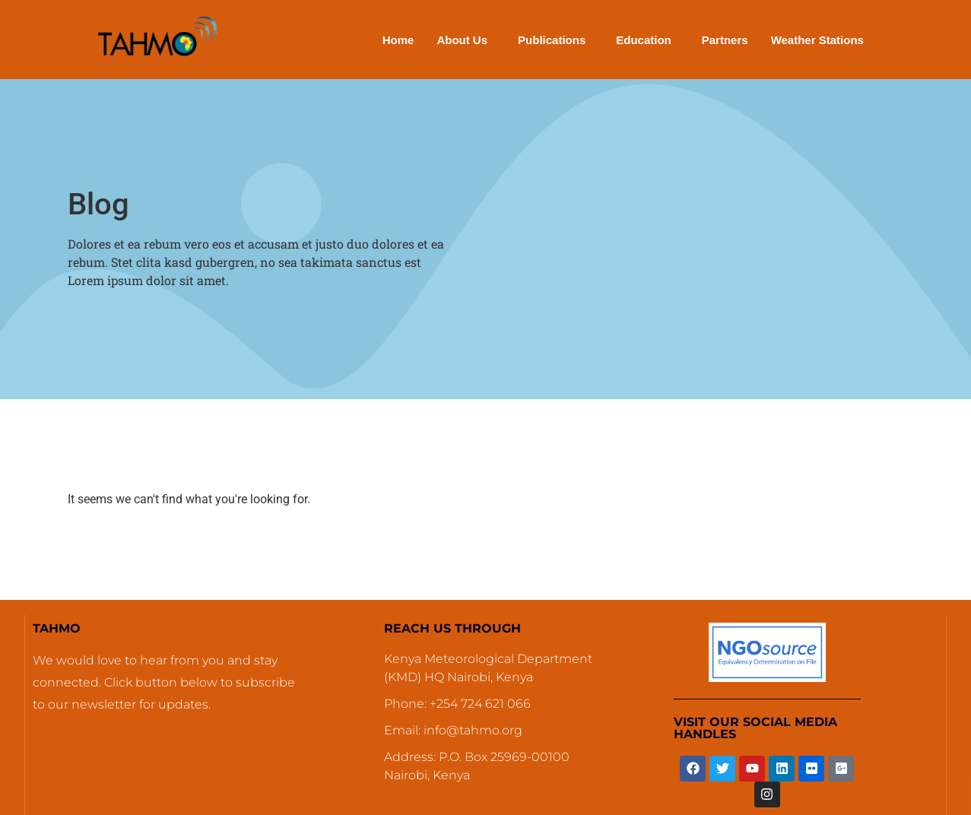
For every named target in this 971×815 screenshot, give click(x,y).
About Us (461, 39)
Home (398, 39)
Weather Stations (817, 39)
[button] (465, 40)
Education (643, 39)
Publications (551, 39)
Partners (725, 39)
